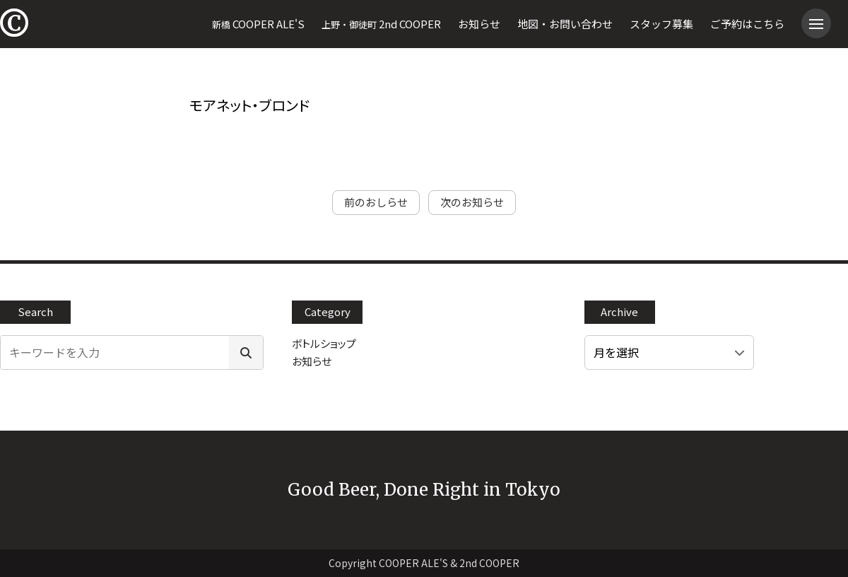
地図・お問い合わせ (565, 23)
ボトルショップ (324, 343)
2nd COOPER (381, 23)
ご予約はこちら (747, 23)
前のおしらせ (376, 201)
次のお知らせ (472, 201)
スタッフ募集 (661, 23)
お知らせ (479, 23)
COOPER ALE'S (258, 23)
